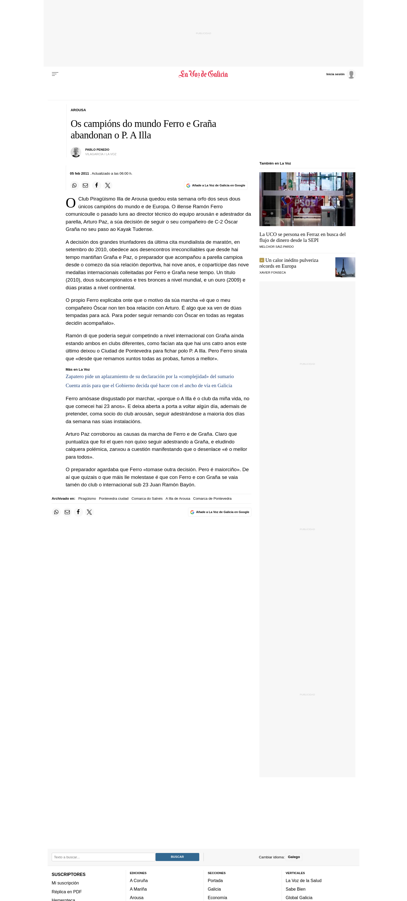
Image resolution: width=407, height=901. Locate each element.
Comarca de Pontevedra (212, 498)
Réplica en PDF (67, 891)
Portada (215, 880)
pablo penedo (97, 149)
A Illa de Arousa (178, 498)
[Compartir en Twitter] (107, 185)
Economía (217, 897)
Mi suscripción (65, 882)
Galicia (214, 889)
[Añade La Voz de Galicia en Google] (215, 185)
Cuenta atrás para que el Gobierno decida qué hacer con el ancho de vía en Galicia (149, 385)
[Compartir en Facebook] (96, 185)
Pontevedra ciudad (114, 498)
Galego (294, 857)
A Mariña (138, 889)
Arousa (137, 897)
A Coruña (139, 880)
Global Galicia (299, 897)
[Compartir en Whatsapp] (74, 185)
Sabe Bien (296, 889)
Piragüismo (87, 498)
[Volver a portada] (203, 74)
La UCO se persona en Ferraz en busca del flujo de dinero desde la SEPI (302, 237)
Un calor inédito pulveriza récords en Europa (288, 263)
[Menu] (55, 74)
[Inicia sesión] (341, 74)
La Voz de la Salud (304, 880)
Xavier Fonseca (272, 272)
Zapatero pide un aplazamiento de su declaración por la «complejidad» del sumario (150, 376)
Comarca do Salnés (147, 498)
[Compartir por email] (85, 185)
